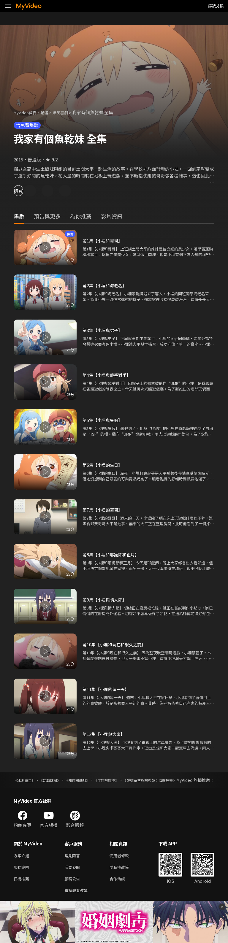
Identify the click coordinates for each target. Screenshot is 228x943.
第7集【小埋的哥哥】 (104, 510)
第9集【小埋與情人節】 (106, 599)
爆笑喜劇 (67, 112)
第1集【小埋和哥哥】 (104, 240)
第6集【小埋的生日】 (104, 465)
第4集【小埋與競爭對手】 (108, 375)
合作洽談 (122, 887)
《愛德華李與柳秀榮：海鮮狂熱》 (183, 780)
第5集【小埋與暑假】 (104, 420)
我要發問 (73, 874)
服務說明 (22, 874)
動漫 (49, 112)
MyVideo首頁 (27, 112)
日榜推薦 (22, 887)
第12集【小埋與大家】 (105, 734)
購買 (25, 191)
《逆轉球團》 (58, 780)
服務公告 (73, 887)
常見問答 (73, 862)
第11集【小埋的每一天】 (107, 689)
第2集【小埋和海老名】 (106, 285)
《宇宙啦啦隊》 (130, 780)
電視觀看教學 (77, 899)
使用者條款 (124, 862)
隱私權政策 (124, 874)
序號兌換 (216, 6)
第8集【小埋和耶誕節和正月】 (113, 554)
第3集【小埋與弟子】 (104, 330)
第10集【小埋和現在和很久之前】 (116, 644)
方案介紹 (22, 862)
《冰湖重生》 (26, 780)
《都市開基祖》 (93, 780)
